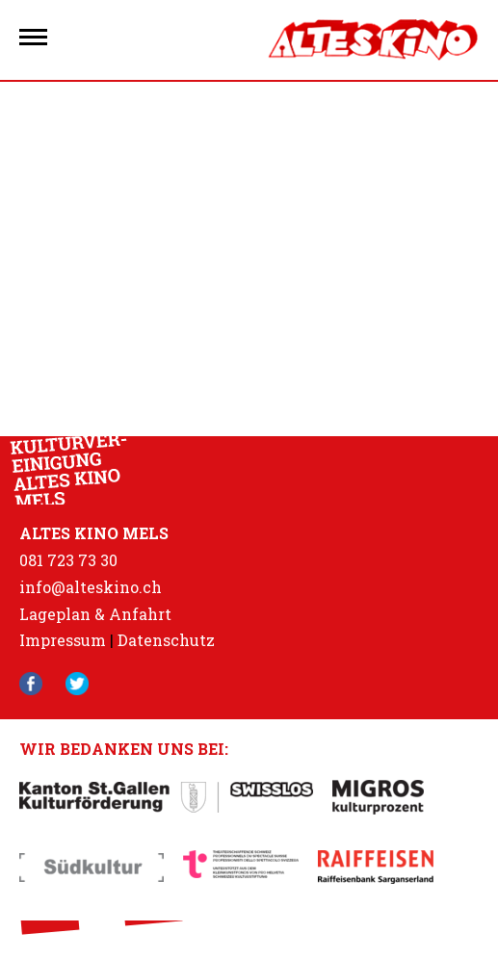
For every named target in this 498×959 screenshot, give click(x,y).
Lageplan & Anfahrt (95, 614)
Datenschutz (166, 640)
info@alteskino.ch (90, 587)
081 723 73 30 (68, 560)
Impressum (62, 640)
